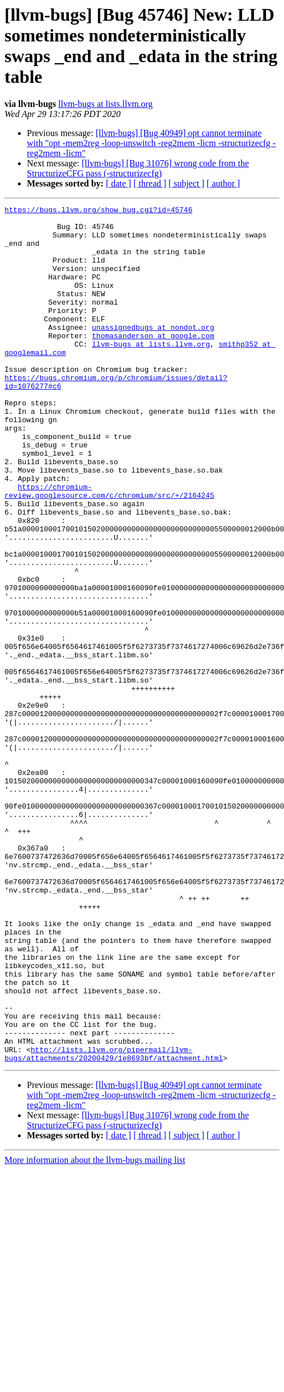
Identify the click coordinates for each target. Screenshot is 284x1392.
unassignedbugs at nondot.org (153, 352)
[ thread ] (149, 183)
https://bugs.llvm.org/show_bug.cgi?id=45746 (98, 211)
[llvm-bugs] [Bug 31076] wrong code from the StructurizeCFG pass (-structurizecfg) (138, 168)
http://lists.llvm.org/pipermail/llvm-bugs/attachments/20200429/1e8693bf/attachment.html (113, 1224)
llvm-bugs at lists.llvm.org (105, 104)
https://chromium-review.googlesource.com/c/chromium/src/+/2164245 (109, 549)
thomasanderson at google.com (153, 362)
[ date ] (118, 183)
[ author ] (223, 183)
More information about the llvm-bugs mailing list (94, 1331)
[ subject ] (186, 183)
